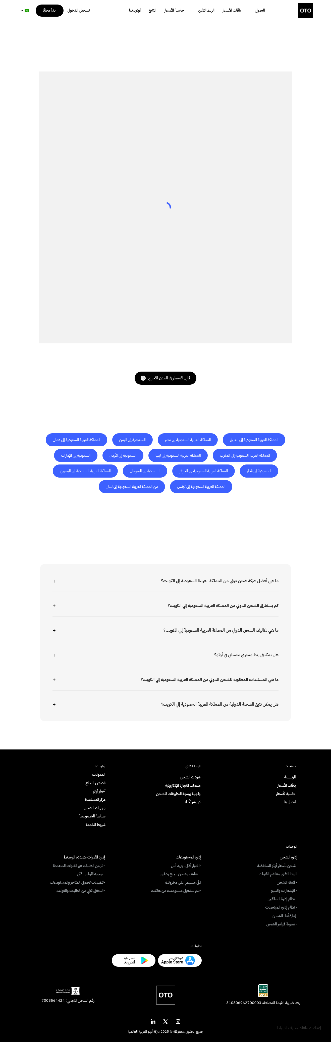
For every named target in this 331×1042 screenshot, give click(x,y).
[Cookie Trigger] (299, 1028)
